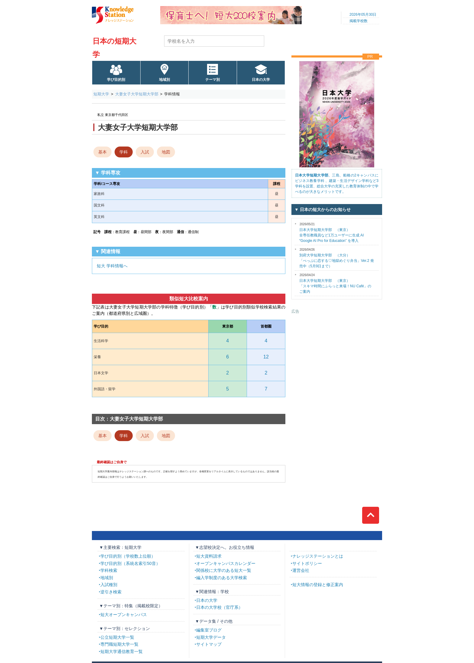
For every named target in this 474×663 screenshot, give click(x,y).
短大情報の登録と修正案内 (317, 584)
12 (266, 356)
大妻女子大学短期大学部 (136, 94)
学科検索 (108, 570)
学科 (123, 152)
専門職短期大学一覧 (119, 644)
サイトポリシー (307, 563)
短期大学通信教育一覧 (121, 651)
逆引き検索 (111, 591)
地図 (166, 152)
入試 (145, 152)
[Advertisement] (336, 352)
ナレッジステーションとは (317, 556)
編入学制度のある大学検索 (221, 577)
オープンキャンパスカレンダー (225, 563)
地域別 (164, 80)
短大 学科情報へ (112, 265)
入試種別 (108, 584)
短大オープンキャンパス (123, 614)
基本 (102, 152)
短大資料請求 (209, 556)
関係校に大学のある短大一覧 (223, 570)
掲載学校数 (358, 21)
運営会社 (300, 570)
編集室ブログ (209, 630)
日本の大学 (261, 80)
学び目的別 (116, 80)
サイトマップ (209, 644)
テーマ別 (212, 80)
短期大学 (101, 94)
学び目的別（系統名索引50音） (130, 563)
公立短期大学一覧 (117, 637)
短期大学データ (211, 637)
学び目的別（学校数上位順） (127, 556)
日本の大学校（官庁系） (219, 607)
